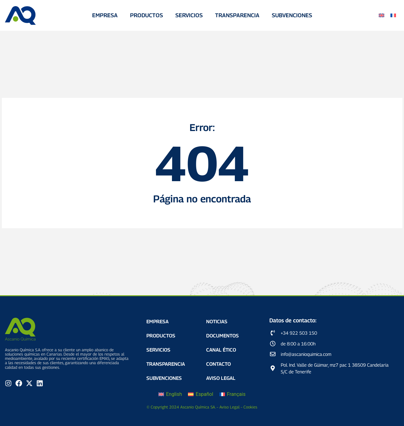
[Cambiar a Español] (200, 394)
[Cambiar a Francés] (393, 15)
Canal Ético (221, 350)
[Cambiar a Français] (232, 394)
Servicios (189, 15)
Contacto (218, 364)
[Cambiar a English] (170, 394)
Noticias (216, 321)
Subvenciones (292, 15)
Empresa (105, 15)
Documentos (222, 336)
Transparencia (237, 15)
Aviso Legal (220, 378)
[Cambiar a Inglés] (381, 15)
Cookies (250, 406)
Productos (146, 15)
